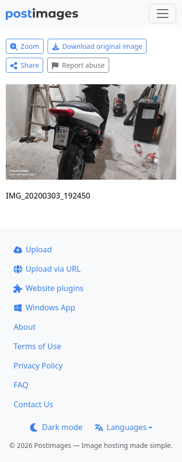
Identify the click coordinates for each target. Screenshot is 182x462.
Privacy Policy (38, 365)
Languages (121, 427)
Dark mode (56, 427)
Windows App (44, 307)
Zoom (24, 46)
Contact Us (33, 404)
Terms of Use (37, 346)
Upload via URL (47, 268)
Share (24, 65)
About (24, 327)
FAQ (21, 385)
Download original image (97, 46)
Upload (33, 249)
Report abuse (77, 65)
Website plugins (48, 288)
